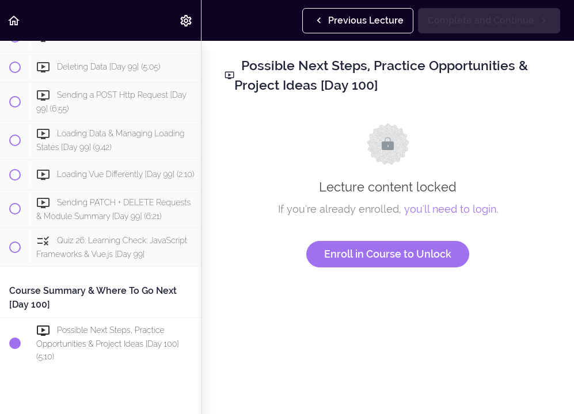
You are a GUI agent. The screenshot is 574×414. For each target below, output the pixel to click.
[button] (14, 20)
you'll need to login (450, 209)
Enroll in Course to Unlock (387, 254)
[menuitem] (186, 20)
